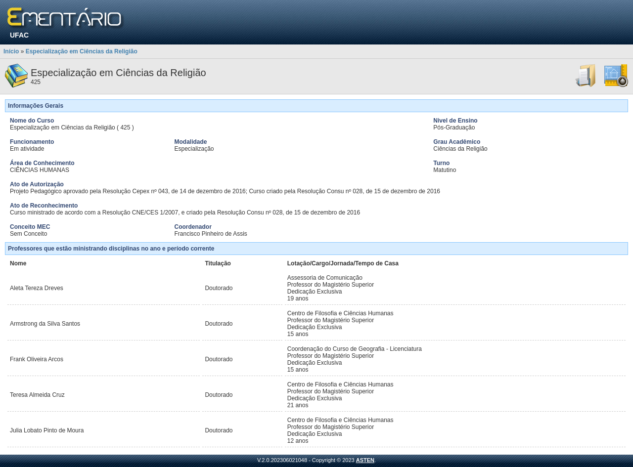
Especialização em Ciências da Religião (81, 51)
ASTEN (365, 460)
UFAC (19, 35)
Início (11, 51)
